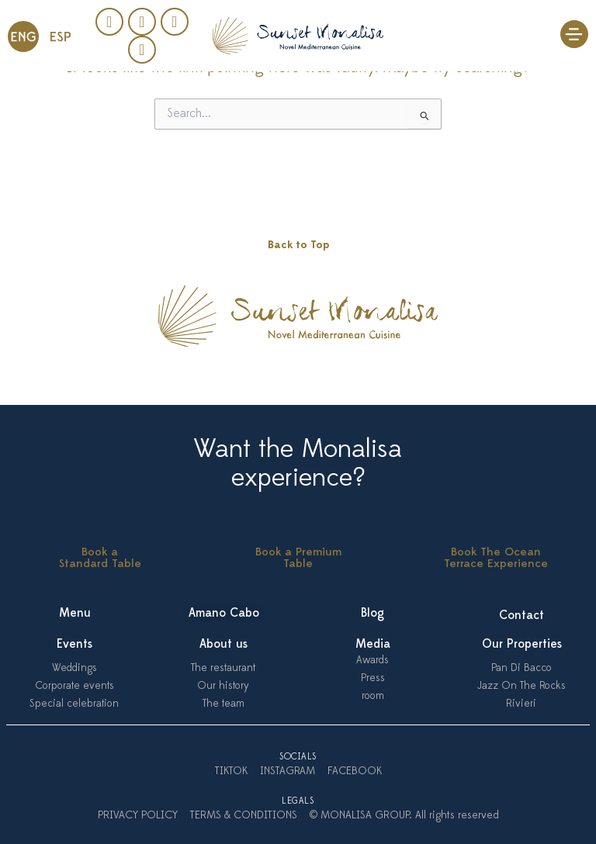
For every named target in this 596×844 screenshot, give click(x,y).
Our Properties (522, 644)
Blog (372, 613)
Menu (75, 613)
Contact (521, 616)
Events (74, 644)
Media (372, 644)
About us (223, 644)
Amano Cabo (224, 613)
